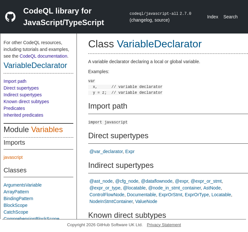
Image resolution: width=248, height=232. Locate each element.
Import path (15, 81)
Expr (130, 151)
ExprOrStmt (170, 194)
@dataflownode (156, 181)
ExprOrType (197, 194)
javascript (13, 157)
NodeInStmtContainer (111, 201)
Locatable (221, 194)
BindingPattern (18, 198)
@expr (181, 181)
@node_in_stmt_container (174, 187)
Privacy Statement (164, 224)
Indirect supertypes (23, 94)
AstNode (212, 187)
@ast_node (101, 181)
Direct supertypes (21, 88)
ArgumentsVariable (23, 185)
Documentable (141, 194)
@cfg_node (127, 181)
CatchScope (16, 212)
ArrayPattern (16, 191)
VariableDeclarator (35, 65)
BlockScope (15, 205)
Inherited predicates (23, 115)
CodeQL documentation (43, 56)
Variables (47, 129)
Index (212, 16)
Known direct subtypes (26, 101)
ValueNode (146, 201)
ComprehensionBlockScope (31, 218)
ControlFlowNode (106, 194)
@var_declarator (106, 151)
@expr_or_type (104, 187)
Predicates (14, 108)
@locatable (134, 187)
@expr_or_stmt (206, 181)
